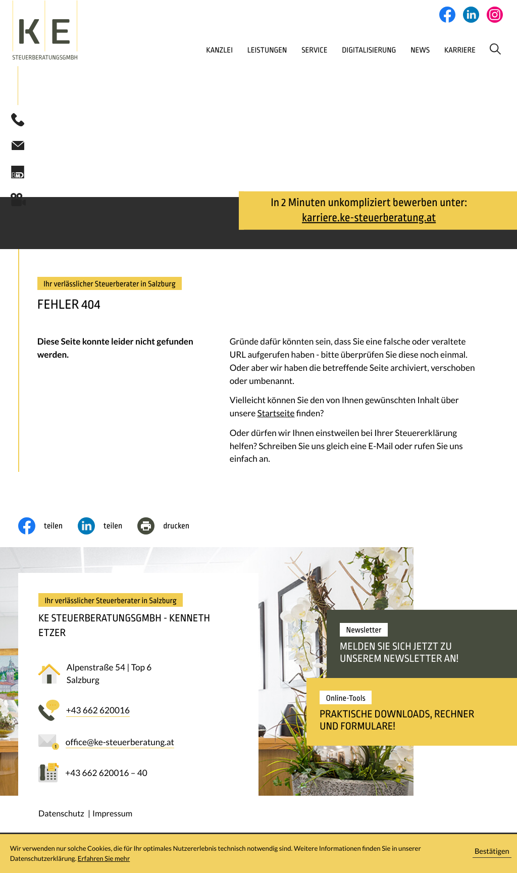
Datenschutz (61, 815)
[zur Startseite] (68, 30)
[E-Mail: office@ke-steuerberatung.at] (18, 146)
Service (279, 49)
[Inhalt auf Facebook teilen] (48, 527)
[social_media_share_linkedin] (107, 527)
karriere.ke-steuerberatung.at (369, 219)
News (392, 49)
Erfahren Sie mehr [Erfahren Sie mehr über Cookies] (104, 858)
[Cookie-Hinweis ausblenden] (492, 853)
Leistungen (228, 49)
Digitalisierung (337, 49)
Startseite (276, 414)
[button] (18, 121)
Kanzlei (177, 49)
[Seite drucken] (170, 527)
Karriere (435, 49)
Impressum (112, 815)
